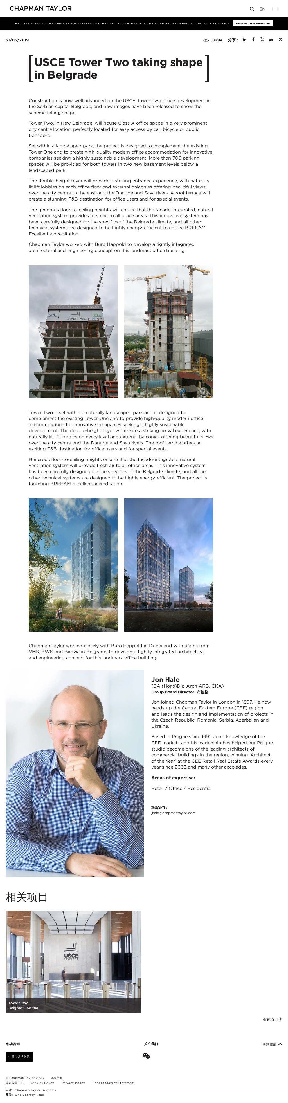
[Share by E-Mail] (271, 40)
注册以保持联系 (19, 1056)
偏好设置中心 (15, 1082)
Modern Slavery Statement (113, 1082)
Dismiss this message (253, 23)
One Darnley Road (29, 1094)
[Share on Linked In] (244, 40)
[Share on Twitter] (262, 40)
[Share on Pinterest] (280, 40)
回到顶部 (272, 1044)
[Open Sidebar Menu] (276, 9)
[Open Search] (252, 10)
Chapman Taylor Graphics (35, 1090)
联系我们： (173, 810)
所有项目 (272, 1019)
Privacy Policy (73, 1082)
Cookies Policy (215, 23)
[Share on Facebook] (253, 40)
